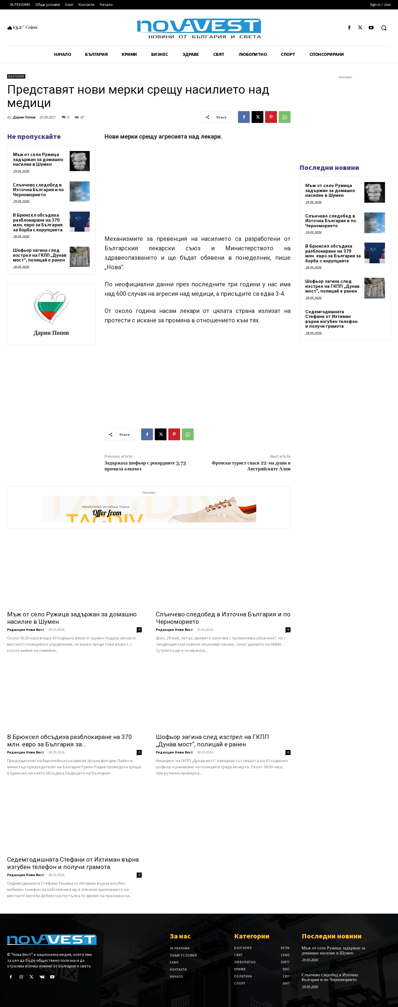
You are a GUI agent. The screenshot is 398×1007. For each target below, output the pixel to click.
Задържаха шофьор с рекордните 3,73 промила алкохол (145, 466)
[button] (384, 28)
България (16, 76)
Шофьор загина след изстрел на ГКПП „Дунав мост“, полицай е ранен (39, 255)
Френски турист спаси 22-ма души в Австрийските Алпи (251, 466)
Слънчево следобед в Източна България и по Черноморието (38, 189)
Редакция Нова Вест (25, 629)
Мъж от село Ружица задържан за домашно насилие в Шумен (38, 159)
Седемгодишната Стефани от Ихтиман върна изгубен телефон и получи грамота (73, 863)
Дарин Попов (24, 117)
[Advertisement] (198, 190)
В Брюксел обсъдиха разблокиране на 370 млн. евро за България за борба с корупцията (38, 222)
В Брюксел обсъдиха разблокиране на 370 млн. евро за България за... (69, 740)
